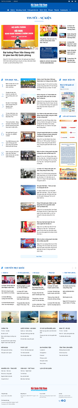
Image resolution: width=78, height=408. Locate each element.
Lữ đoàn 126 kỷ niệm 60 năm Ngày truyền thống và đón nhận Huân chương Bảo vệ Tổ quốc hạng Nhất (8, 286)
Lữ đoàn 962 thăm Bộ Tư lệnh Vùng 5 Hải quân (71, 43)
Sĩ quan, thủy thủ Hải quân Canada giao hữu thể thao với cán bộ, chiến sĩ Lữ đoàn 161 (38, 294)
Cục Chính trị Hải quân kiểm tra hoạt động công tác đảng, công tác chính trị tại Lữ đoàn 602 (47, 115)
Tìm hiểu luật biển (25, 352)
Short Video (43, 363)
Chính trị (13, 10)
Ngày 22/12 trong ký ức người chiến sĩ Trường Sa (69, 302)
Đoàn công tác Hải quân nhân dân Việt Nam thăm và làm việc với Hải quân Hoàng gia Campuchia (12, 154)
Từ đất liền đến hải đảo (65, 336)
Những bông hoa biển (64, 350)
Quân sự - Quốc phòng (26, 331)
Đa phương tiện (64, 10)
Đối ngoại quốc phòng (6, 350)
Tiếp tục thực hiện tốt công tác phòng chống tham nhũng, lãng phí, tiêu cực (54, 298)
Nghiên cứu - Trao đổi (9, 368)
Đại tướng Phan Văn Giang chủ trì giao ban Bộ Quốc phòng (18, 53)
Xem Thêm (39, 256)
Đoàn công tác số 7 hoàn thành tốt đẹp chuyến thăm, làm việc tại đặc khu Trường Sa (46, 96)
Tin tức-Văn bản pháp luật (27, 350)
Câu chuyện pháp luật (26, 355)
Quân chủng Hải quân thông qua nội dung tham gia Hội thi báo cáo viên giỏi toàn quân (71, 36)
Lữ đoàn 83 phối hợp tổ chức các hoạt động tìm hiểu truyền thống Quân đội (8, 303)
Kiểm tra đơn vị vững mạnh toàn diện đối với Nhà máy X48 (47, 240)
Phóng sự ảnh (43, 358)
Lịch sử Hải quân (46, 368)
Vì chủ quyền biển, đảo (33, 10)
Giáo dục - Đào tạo (6, 371)
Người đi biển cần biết (6, 376)
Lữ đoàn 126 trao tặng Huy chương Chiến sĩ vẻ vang (71, 27)
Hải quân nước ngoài (6, 352)
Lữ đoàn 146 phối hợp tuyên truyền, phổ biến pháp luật (54, 292)
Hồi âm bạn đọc (63, 352)
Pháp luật (56, 10)
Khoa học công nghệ (6, 373)
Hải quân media (44, 360)
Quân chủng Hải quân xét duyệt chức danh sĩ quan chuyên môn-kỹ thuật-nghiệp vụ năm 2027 (71, 52)
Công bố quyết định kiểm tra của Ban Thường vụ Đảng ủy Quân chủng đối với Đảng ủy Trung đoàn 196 (47, 134)
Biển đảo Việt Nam (25, 379)
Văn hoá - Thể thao (27, 368)
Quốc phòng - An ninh (21, 10)
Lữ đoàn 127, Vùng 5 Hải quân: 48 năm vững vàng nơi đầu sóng (46, 169)
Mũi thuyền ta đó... (68, 297)
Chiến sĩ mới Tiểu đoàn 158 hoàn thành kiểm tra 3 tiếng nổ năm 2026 (47, 80)
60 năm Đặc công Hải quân (27, 339)
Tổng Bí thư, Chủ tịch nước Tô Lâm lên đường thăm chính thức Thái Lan (48, 40)
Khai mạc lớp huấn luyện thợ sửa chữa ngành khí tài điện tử (46, 223)
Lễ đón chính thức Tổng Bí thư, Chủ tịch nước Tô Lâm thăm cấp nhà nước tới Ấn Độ (39, 305)
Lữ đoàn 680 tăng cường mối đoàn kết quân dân (7, 298)
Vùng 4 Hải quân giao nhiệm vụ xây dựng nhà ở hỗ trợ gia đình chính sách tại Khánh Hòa (46, 204)
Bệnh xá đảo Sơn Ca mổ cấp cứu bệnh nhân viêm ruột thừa (12, 85)
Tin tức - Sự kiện (5, 331)
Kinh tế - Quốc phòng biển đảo (66, 333)
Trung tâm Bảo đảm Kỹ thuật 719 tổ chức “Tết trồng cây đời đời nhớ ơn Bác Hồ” (23, 304)
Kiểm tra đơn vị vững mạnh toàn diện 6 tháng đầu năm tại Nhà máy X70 (47, 152)
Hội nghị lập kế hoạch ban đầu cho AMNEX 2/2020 (11, 134)
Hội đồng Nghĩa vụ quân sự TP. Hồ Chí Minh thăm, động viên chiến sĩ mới (23, 287)
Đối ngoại (50, 10)
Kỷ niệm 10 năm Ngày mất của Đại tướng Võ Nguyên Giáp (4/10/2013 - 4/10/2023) (11, 105)
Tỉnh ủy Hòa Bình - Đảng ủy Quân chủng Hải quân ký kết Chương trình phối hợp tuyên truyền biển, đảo (12, 124)
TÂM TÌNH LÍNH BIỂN (70, 273)
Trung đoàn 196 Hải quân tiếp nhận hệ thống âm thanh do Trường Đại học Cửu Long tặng (71, 60)
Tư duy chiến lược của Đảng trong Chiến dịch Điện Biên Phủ (12, 115)
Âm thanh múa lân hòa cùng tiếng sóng (69, 286)
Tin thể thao (24, 373)
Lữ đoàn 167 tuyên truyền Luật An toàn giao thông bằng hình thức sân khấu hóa (53, 287)
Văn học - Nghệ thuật (26, 371)
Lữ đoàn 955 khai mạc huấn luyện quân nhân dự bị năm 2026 (23, 298)
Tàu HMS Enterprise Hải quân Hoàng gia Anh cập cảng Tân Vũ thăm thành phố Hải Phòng (12, 144)
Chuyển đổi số (4, 379)
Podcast (42, 355)
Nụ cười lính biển (25, 376)
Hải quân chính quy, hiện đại (27, 333)
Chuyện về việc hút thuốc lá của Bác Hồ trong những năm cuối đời (12, 95)
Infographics (43, 352)
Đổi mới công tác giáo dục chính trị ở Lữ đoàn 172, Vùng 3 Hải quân (8, 292)
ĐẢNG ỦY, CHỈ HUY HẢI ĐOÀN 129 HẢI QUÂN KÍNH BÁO (48, 62)
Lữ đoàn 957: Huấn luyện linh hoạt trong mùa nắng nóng (22, 292)
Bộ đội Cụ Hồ (4, 333)
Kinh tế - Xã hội (43, 10)
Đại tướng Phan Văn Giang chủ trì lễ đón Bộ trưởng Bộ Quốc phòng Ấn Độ (38, 288)
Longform (42, 350)
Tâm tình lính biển (65, 347)
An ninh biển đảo (25, 336)
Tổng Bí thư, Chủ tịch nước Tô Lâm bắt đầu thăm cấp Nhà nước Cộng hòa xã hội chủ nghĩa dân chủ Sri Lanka (38, 299)
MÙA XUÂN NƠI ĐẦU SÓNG (68, 292)
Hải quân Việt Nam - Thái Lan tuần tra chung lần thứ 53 (46, 186)
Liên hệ (16, 1)
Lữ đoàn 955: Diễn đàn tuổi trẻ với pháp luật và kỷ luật (54, 304)
